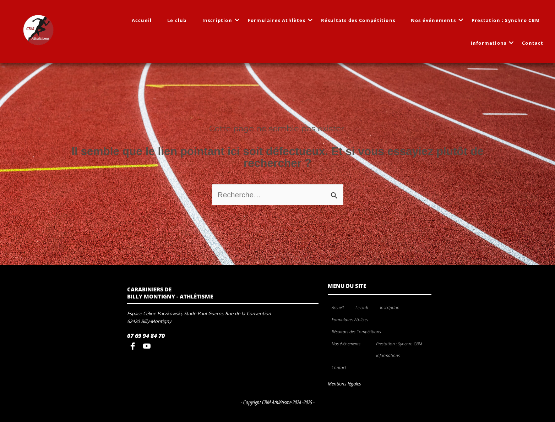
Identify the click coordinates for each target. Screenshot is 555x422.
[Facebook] (134, 346)
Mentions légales (344, 383)
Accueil (142, 20)
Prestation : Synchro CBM (506, 20)
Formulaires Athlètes (279, 20)
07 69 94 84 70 (146, 336)
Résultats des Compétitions (358, 20)
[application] (402, 308)
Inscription (219, 20)
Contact (532, 43)
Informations (491, 43)
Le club (176, 20)
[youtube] (148, 346)
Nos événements (435, 20)
